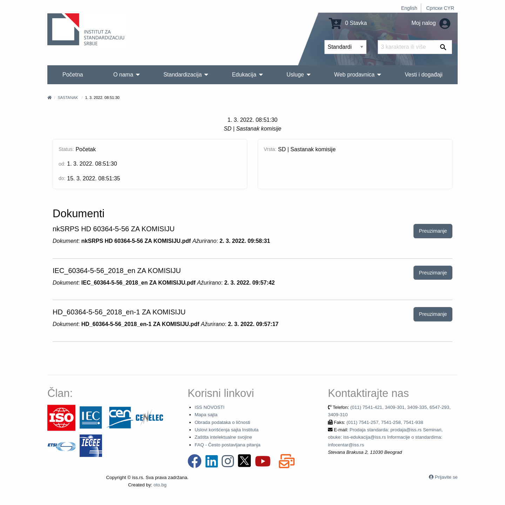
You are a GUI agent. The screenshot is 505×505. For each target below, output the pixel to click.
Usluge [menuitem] (295, 75)
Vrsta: (270, 149)
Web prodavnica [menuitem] (354, 75)
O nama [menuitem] (123, 75)
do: (62, 178)
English (409, 8)
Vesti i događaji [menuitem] (424, 75)
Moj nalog (430, 23)
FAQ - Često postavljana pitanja (227, 444)
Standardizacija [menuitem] (182, 75)
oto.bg (160, 484)
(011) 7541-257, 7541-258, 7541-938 (384, 422)
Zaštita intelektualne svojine (223, 437)
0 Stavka (348, 23)
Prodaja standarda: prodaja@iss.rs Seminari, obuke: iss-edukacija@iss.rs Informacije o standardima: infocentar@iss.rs (385, 437)
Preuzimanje (433, 231)
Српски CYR (440, 8)
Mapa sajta (206, 414)
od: (62, 164)
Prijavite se (446, 477)
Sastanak (68, 97)
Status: (66, 149)
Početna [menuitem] (72, 75)
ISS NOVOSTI (209, 407)
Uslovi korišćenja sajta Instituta (226, 429)
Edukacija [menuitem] (244, 75)
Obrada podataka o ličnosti (222, 422)
